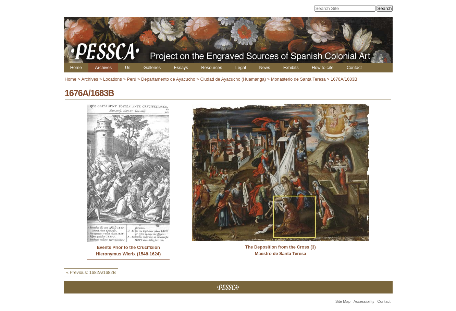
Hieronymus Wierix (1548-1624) (128, 253)
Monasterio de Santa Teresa (298, 79)
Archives (103, 67)
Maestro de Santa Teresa (280, 253)
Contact (354, 67)
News (264, 67)
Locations (112, 79)
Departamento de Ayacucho (168, 79)
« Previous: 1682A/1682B (91, 272)
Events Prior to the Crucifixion (128, 247)
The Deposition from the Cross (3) (280, 247)
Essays (181, 67)
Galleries (152, 67)
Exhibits (291, 67)
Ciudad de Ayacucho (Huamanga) (233, 79)
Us (128, 67)
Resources (211, 67)
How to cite (322, 67)
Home (76, 67)
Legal (240, 67)
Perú (131, 79)
